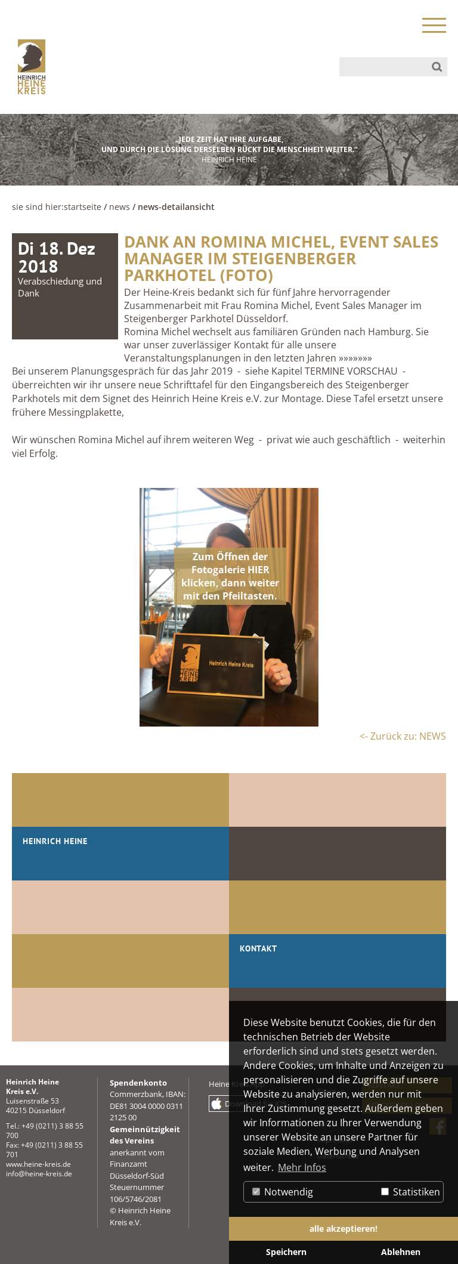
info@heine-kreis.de (39, 1174)
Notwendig (282, 1191)
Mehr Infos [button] (302, 1167)
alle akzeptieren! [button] (343, 1228)
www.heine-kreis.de (38, 1164)
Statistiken (410, 1191)
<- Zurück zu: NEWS (403, 736)
